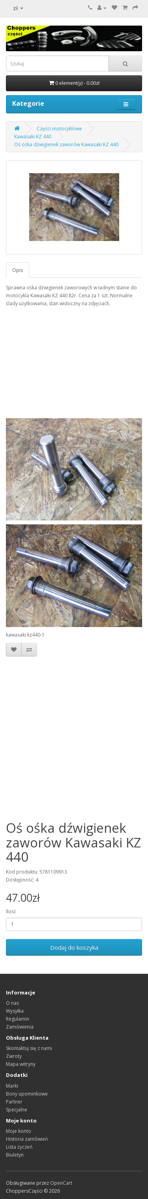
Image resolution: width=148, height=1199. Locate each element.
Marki (12, 1085)
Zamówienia (20, 1026)
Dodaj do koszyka (74, 947)
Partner (14, 1101)
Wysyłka (15, 1011)
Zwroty (14, 1056)
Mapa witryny (21, 1064)
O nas (12, 1003)
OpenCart (61, 1183)
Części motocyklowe (59, 128)
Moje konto (18, 1131)
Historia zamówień (27, 1139)
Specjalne (16, 1109)
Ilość (11, 911)
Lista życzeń (19, 1147)
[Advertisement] (74, 738)
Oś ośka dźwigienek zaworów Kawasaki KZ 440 (66, 144)
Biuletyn (15, 1154)
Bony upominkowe (27, 1093)
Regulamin (17, 1018)
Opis (17, 270)
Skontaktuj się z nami (29, 1048)
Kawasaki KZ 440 (32, 136)
